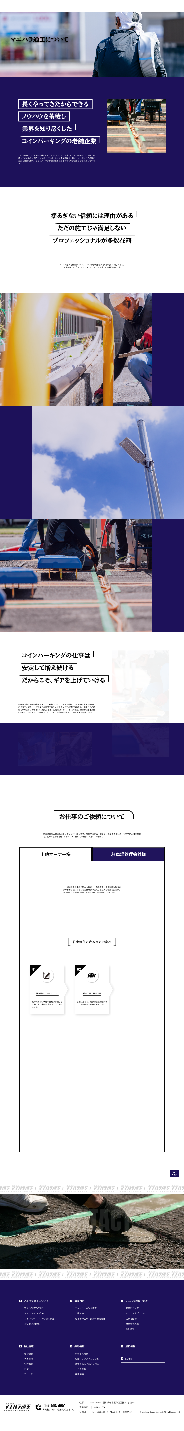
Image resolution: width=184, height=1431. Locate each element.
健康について (132, 1308)
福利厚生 (130, 1328)
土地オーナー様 (55, 854)
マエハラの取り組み (136, 1301)
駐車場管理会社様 (128, 854)
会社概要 (28, 1363)
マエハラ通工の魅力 (34, 1308)
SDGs (128, 1358)
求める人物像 (81, 1353)
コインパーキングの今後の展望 (39, 1318)
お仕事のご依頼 (31, 1323)
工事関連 (79, 1313)
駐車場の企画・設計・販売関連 (90, 1318)
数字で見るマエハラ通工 (87, 1363)
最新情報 (130, 1346)
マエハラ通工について (36, 1301)
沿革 (26, 1369)
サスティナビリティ (135, 1313)
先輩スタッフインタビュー (88, 1358)
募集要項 (79, 1374)
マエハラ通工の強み (34, 1313)
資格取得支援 (132, 1323)
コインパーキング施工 (86, 1308)
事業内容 (79, 1301)
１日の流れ (80, 1369)
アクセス (28, 1374)
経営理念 (28, 1353)
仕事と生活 (131, 1318)
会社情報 (29, 1346)
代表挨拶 (28, 1358)
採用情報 (79, 1346)
